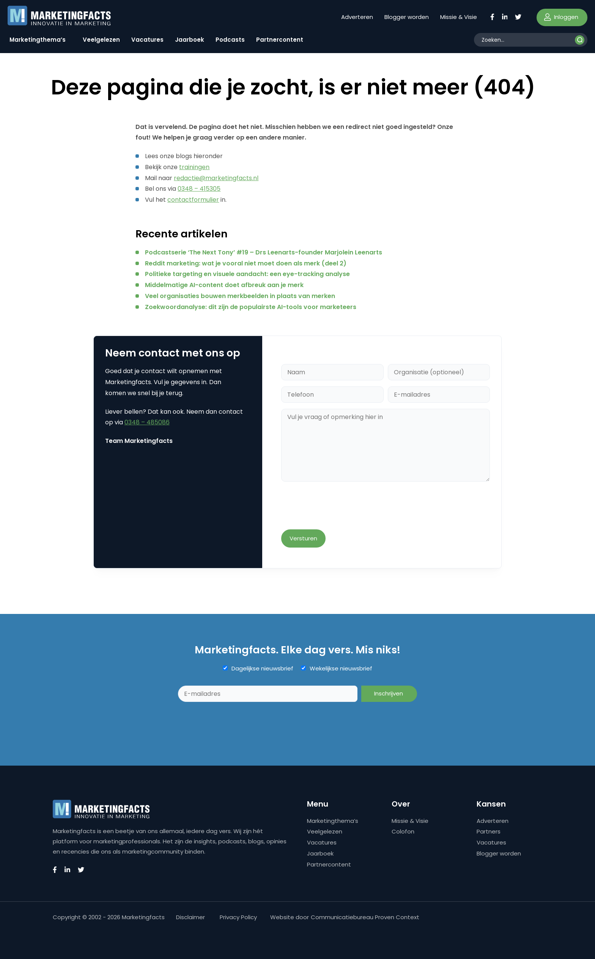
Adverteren (357, 17)
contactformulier (193, 199)
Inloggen (561, 17)
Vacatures (147, 40)
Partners (489, 831)
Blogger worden (406, 17)
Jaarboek (189, 40)
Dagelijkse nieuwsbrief (262, 668)
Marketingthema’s (37, 40)
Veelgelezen (101, 40)
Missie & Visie (458, 17)
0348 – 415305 (199, 188)
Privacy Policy (238, 917)
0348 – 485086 (147, 422)
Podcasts (230, 40)
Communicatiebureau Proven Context (365, 917)
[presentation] (339, 506)
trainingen (194, 167)
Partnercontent (279, 40)
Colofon (403, 831)
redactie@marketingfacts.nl (216, 178)
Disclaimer (190, 917)
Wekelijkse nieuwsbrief (341, 668)
